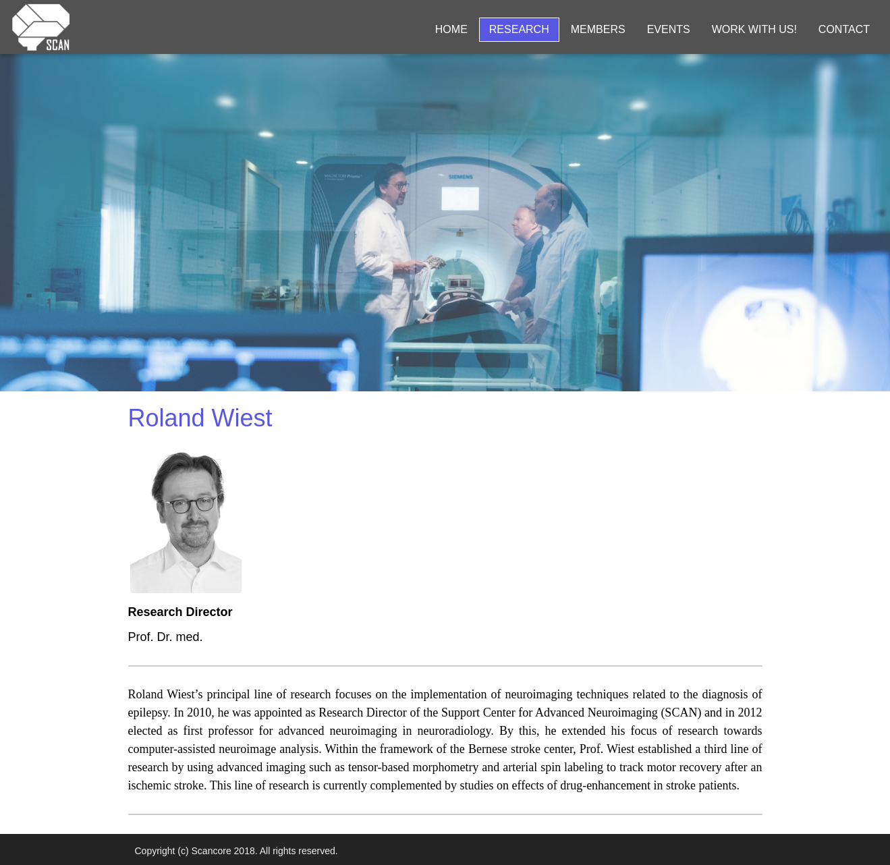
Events (668, 29)
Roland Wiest (200, 418)
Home (451, 29)
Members (598, 29)
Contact (844, 29)
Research (519, 29)
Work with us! (754, 29)
